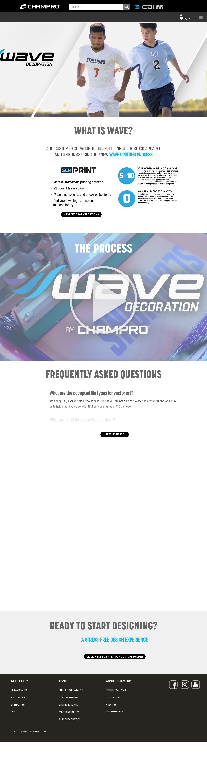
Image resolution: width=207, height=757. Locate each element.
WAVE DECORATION (69, 712)
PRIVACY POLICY (20, 719)
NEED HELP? (19, 681)
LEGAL (14, 712)
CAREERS (111, 719)
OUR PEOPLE (113, 697)
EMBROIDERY (66, 734)
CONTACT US (18, 705)
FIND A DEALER (19, 690)
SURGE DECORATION (70, 719)
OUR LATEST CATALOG (71, 690)
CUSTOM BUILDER (68, 697)
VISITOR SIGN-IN (19, 697)
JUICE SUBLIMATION (69, 705)
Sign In (187, 18)
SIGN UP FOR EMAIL (116, 690)
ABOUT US (111, 705)
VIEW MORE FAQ (114, 434)
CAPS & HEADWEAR (69, 726)
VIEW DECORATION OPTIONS (81, 214)
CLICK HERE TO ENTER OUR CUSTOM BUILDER (114, 656)
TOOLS (64, 681)
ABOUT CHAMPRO (118, 681)
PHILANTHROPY (114, 712)
